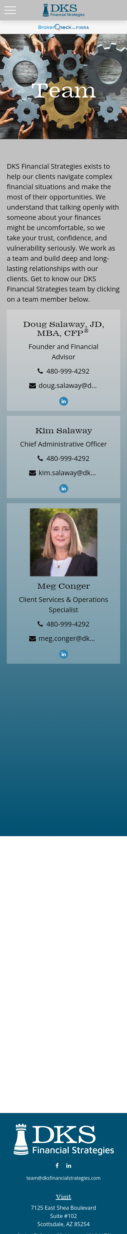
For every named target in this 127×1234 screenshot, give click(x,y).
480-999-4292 (67, 371)
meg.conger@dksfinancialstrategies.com (68, 638)
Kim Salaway (63, 430)
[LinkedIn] (63, 401)
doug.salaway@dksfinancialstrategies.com (68, 385)
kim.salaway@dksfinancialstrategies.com (68, 472)
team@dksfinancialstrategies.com (63, 1178)
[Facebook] (57, 1165)
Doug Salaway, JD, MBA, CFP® (63, 328)
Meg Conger (63, 586)
